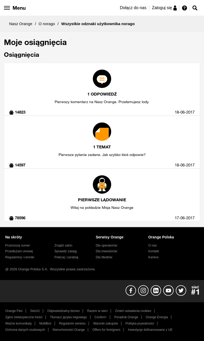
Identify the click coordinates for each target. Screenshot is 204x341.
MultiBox (45, 323)
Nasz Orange (20, 23)
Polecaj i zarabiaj (66, 257)
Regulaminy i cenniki (19, 257)
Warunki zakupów (105, 323)
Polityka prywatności (140, 323)
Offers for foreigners (106, 330)
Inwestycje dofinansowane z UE (150, 330)
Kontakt (153, 251)
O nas (152, 245)
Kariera (153, 257)
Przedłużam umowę (19, 251)
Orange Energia (157, 317)
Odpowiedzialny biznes (63, 311)
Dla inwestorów (106, 251)
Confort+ (100, 317)
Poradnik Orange (126, 317)
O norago (47, 23)
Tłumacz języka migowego (68, 317)
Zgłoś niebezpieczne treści (23, 317)
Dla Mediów (104, 257)
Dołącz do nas (133, 7)
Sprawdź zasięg (65, 251)
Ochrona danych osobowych (25, 330)
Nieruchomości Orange (69, 330)
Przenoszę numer (17, 245)
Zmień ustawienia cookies (133, 311)
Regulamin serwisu (72, 323)
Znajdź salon (63, 245)
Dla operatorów (106, 245)
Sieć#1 (35, 311)
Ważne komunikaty (18, 323)
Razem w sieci (97, 311)
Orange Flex (13, 311)
